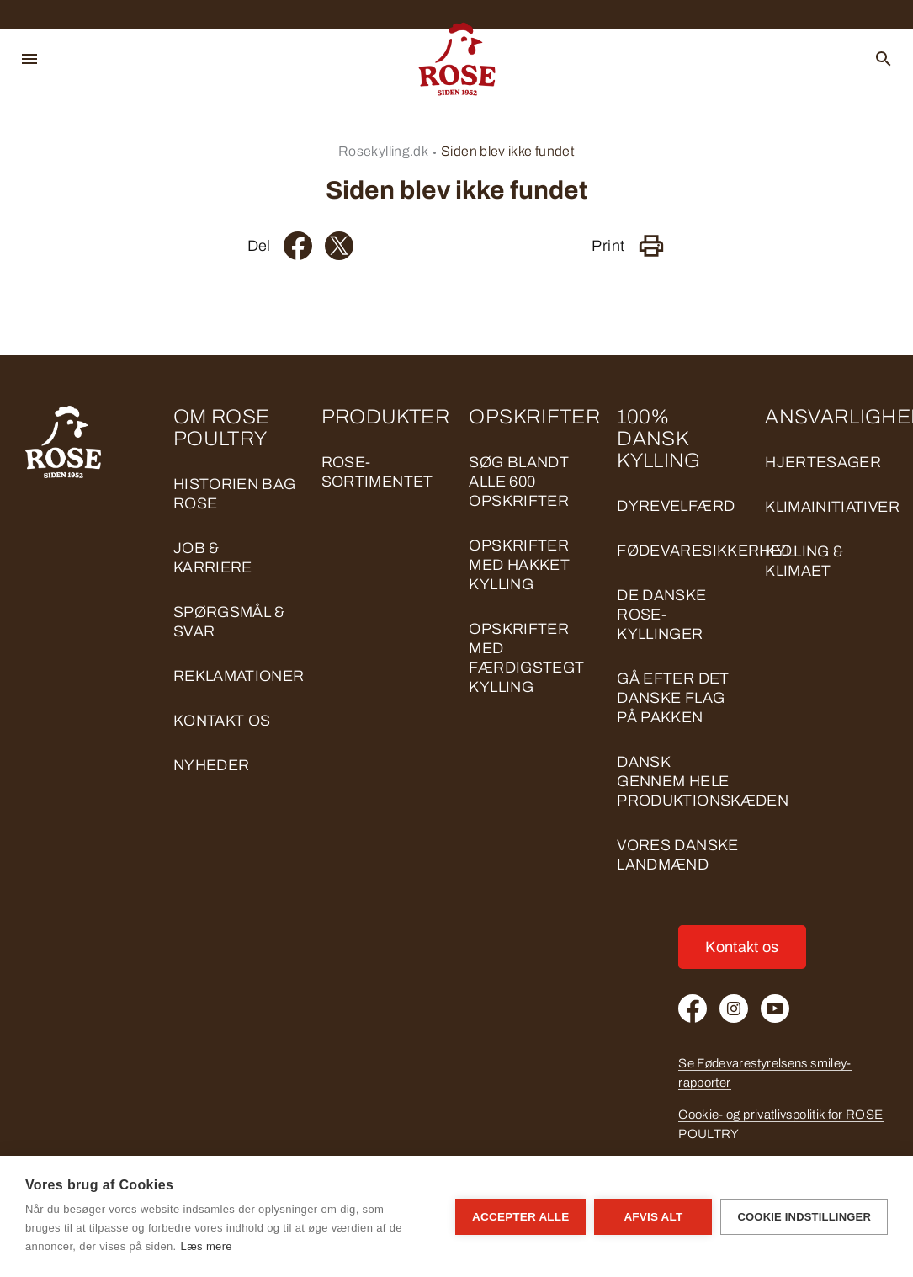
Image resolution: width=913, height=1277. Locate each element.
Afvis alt (653, 1216)
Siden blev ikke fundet (508, 151)
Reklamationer (239, 676)
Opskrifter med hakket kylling (519, 565)
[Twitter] (339, 245)
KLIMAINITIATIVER (832, 506)
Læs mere (206, 1246)
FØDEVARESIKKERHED (704, 550)
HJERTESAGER (823, 462)
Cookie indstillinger (804, 1216)
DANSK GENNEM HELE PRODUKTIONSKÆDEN (702, 781)
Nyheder (211, 765)
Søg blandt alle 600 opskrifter (519, 481)
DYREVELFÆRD (676, 505)
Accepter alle (520, 1216)
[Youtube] (775, 1008)
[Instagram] (733, 1008)
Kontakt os (222, 720)
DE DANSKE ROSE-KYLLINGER (661, 614)
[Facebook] (298, 245)
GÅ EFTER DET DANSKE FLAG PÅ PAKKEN (673, 698)
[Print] (651, 245)
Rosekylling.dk (383, 151)
